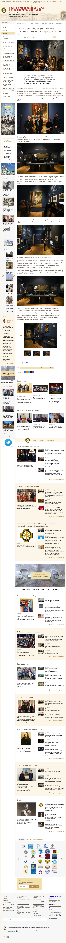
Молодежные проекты (8, 60)
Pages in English (7, 96)
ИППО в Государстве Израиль (8, 74)
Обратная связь (53, 918)
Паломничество (7, 50)
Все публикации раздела (57, 479)
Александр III (38, 368)
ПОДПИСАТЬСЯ (34, 886)
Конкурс (5, 99)
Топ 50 (12, 436)
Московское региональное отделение (6, 64)
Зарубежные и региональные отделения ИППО (23, 912)
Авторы (35, 911)
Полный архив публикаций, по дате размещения (54, 900)
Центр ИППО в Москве (55, 906)
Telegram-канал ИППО (8, 447)
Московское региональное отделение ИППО (23, 907)
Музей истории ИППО (8, 91)
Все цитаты (11, 363)
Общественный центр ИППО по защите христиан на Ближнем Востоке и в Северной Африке (8, 83)
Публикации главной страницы (42, 440)
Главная (5, 25)
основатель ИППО (49, 368)
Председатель (6, 36)
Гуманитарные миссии (8, 53)
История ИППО (7, 902)
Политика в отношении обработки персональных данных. (21, 933)
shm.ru (24, 360)
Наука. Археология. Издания (8, 47)
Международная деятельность (7, 39)
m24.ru (27, 362)
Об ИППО (5, 27)
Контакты (5, 93)
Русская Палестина (8, 77)
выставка (23, 368)
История (5, 30)
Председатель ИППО (8, 904)
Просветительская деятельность (7, 56)
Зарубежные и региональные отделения (6, 69)
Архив (12, 160)
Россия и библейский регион (8, 43)
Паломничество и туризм (23, 899)
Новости (5, 33)
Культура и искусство (8, 88)
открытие (30, 368)
